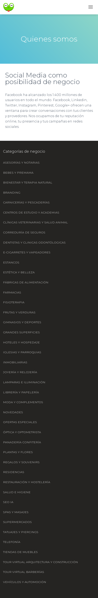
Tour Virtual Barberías (23, 572)
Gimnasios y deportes (22, 322)
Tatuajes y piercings (20, 532)
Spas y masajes (15, 512)
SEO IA (8, 502)
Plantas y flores (18, 452)
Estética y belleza (19, 272)
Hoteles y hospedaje (21, 342)
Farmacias (12, 292)
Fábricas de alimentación (25, 282)
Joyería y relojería (20, 372)
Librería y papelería (21, 392)
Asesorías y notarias (21, 162)
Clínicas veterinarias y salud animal (35, 222)
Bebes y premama (18, 172)
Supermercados (17, 522)
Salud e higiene (17, 492)
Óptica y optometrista (22, 432)
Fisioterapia (13, 302)
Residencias (13, 472)
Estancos (11, 262)
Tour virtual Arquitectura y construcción (40, 562)
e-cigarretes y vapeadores (26, 252)
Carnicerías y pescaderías (26, 202)
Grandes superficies (21, 332)
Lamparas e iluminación (24, 382)
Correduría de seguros (24, 232)
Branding (11, 192)
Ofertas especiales (20, 422)
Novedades (13, 412)
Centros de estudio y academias (31, 212)
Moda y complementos (23, 402)
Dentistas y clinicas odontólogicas (34, 242)
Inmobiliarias (15, 362)
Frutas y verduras (19, 312)
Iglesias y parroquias (22, 352)
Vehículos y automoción (24, 582)
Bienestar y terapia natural (27, 182)
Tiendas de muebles (20, 552)
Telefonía (11, 542)
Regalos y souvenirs (21, 462)
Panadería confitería (22, 442)
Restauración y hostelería (26, 482)
